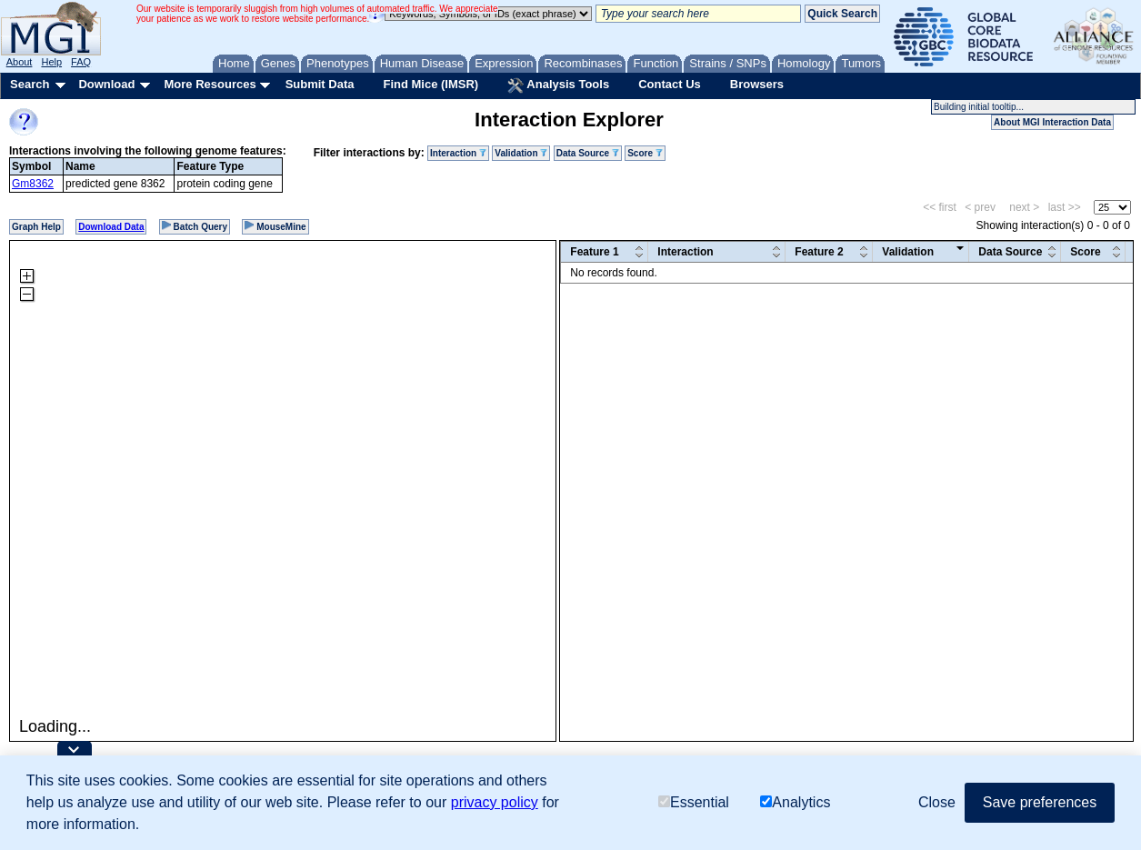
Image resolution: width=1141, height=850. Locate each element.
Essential (693, 802)
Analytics (795, 802)
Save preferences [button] (1039, 802)
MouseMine (275, 226)
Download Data (111, 227)
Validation (521, 153)
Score (645, 153)
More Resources (209, 84)
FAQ (81, 61)
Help (51, 61)
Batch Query (194, 226)
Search (29, 84)
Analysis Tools (558, 85)
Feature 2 (819, 251)
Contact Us (669, 84)
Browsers (757, 84)
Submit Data (320, 84)
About (19, 61)
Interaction (458, 153)
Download (106, 84)
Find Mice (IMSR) (430, 84)
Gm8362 (33, 183)
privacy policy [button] (494, 802)
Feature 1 (594, 251)
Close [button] (937, 802)
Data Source (587, 153)
